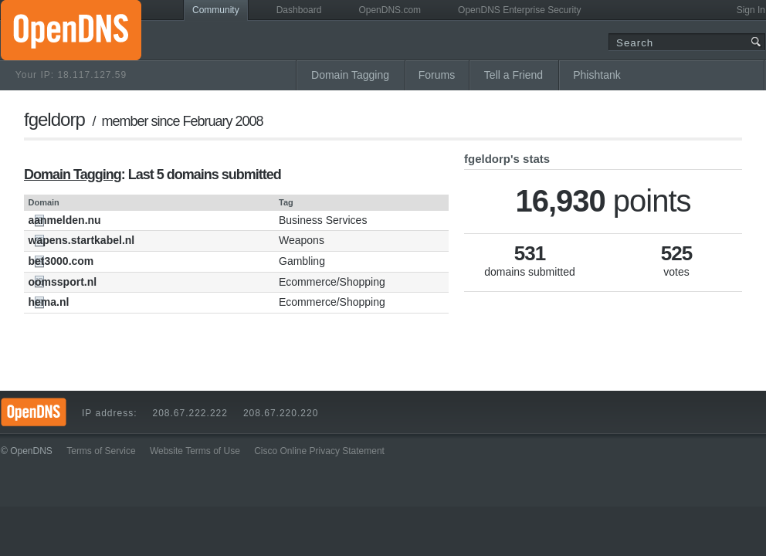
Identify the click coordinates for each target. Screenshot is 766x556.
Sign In (751, 10)
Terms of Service (100, 451)
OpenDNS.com (389, 10)
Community (215, 10)
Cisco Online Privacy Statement (319, 451)
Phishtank (596, 75)
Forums (437, 75)
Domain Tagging (350, 75)
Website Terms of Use (195, 451)
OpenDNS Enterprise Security (519, 10)
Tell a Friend (513, 75)
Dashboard (299, 10)
